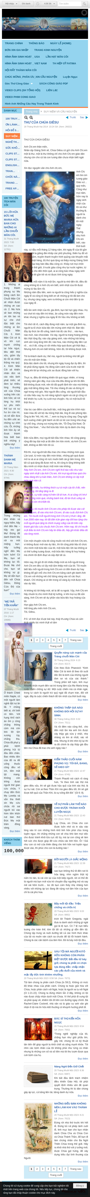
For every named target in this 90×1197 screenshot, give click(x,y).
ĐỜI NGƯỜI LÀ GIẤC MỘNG (70, 859)
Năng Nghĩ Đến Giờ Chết (69, 1066)
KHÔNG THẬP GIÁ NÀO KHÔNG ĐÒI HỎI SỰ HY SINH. (68, 711)
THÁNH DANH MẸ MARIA (10, 459)
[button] (19, 83)
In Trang (26, 630)
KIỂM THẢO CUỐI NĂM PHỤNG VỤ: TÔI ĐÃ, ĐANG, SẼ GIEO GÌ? (71, 763)
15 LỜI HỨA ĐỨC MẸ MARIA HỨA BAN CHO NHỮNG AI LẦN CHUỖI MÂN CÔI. (11, 223)
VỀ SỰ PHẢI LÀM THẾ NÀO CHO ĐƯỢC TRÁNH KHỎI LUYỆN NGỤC (70, 808)
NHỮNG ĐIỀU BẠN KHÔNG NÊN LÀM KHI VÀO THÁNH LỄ (70, 1107)
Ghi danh (26, 4)
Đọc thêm (15, 447)
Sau (82, 117)
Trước (73, 117)
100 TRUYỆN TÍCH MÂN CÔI (11, 202)
